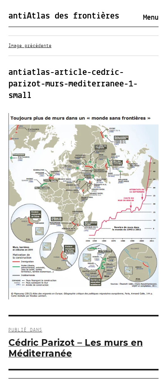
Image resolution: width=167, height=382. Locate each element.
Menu (151, 18)
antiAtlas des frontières (63, 16)
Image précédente (30, 46)
